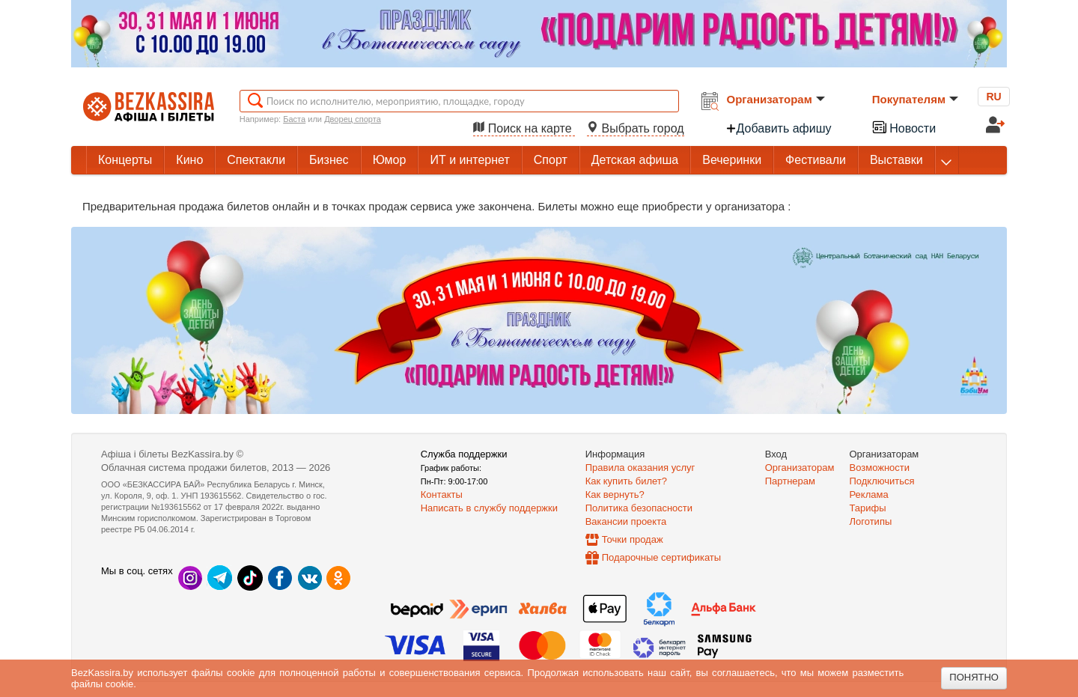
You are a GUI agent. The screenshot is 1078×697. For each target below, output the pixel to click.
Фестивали (815, 159)
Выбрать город (635, 128)
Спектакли (256, 159)
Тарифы (868, 508)
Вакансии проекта (626, 521)
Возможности (880, 467)
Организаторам (776, 99)
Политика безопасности (638, 508)
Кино (189, 159)
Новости (903, 127)
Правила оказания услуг (640, 467)
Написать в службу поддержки (489, 508)
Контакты (442, 494)
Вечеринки (731, 159)
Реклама (869, 494)
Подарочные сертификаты (661, 557)
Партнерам (790, 481)
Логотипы (871, 521)
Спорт (550, 159)
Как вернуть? (615, 494)
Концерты (125, 159)
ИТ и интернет (469, 159)
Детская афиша (634, 159)
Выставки (896, 159)
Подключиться (882, 481)
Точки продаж (632, 539)
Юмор (389, 159)
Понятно (974, 677)
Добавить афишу (778, 128)
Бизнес (329, 159)
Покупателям (915, 99)
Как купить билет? (626, 481)
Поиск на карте (524, 128)
